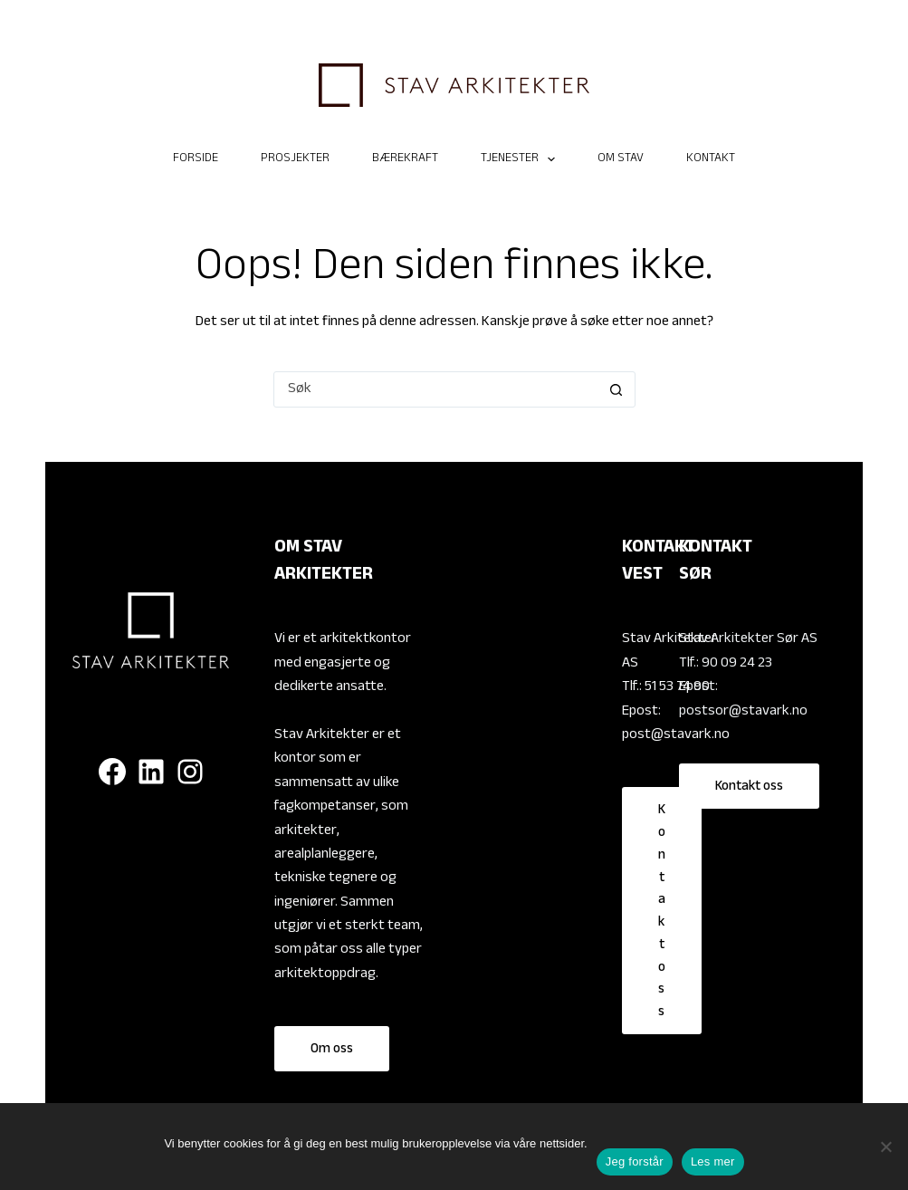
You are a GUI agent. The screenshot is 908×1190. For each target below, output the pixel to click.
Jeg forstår (635, 1161)
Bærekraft (405, 159)
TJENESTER (522, 159)
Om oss (332, 1050)
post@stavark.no (676, 736)
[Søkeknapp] (616, 389)
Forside (195, 159)
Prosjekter (295, 159)
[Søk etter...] (436, 389)
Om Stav (620, 159)
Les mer (713, 1161)
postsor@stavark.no (743, 712)
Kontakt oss (661, 912)
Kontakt (710, 159)
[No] (885, 1146)
